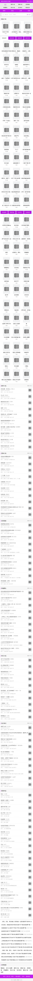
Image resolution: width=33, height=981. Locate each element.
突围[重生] (6, 267)
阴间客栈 (6, 149)
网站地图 (18, 976)
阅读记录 (28, 7)
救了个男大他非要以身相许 (18, 178)
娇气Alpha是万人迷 (6, 238)
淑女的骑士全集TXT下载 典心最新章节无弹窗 (12, 934)
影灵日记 (6, 64)
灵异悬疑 (28, 4)
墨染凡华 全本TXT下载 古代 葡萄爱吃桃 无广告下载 (13, 944)
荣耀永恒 (6, 310)
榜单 (4, 10)
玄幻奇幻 (20, 7)
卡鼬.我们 (16, 310)
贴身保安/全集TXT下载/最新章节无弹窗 (10, 931)
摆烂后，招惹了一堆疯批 (8, 178)
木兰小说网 (9, 968)
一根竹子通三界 (26, 163)
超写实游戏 (26, 120)
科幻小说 (13, 7)
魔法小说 (25, 970)
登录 (28, 1)
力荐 (20, 10)
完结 (12, 10)
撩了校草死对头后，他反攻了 (18, 78)
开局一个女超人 (6, 120)
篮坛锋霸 (16, 295)
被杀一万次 (16, 120)
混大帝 (6, 295)
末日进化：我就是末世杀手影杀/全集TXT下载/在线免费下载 (15, 924)
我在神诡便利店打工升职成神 (18, 192)
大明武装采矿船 (6, 107)
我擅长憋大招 (16, 107)
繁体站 (3, 968)
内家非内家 (26, 281)
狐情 (6, 252)
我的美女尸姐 (26, 267)
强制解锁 (26, 252)
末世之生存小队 (16, 238)
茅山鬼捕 (16, 366)
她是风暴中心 (26, 64)
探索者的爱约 (26, 205)
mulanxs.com (5, 1)
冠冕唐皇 (26, 379)
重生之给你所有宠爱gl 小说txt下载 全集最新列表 (13, 956)
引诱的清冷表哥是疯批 (16, 205)
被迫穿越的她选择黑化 (27, 178)
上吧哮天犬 (16, 93)
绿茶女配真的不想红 (6, 51)
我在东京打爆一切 (26, 93)
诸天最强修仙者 (26, 149)
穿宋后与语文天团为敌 (7, 192)
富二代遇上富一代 (6, 205)
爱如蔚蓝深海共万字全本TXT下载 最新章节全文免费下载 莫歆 (16, 937)
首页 (5, 4)
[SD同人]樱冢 (26, 337)
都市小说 (13, 4)
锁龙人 (6, 366)
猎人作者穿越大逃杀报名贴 (18, 337)
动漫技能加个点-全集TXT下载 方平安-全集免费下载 (13, 928)
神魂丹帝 (26, 352)
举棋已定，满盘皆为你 (16, 51)
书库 (29, 10)
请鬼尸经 (16, 135)
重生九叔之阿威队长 (6, 379)
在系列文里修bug (6, 225)
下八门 (16, 149)
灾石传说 (16, 267)
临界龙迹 (6, 281)
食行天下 (16, 281)
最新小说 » (29, 385)
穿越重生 (5, 7)
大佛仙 (26, 366)
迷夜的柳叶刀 (16, 163)
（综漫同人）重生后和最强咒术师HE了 (20, 252)
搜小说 (31, 1)
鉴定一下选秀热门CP (7, 78)
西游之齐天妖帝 (16, 379)
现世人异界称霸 (16, 352)
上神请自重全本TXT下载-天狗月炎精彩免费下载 (12, 940)
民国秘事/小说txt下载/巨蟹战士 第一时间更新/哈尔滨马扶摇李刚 (16, 960)
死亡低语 (6, 163)
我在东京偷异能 (26, 107)
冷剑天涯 (26, 295)
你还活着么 (26, 135)
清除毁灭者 (6, 93)
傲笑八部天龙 (6, 352)
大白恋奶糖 (6, 337)
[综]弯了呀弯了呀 (6, 323)
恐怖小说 (20, 4)
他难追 (16, 64)
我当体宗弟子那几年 (6, 135)
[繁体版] (28, 976)
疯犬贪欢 (16, 225)
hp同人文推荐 (16, 323)
